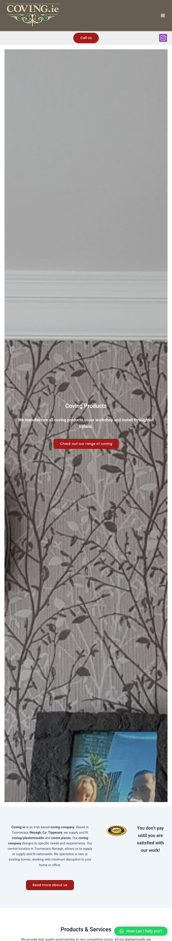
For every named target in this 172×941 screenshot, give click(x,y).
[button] (82, 799)
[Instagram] (163, 37)
